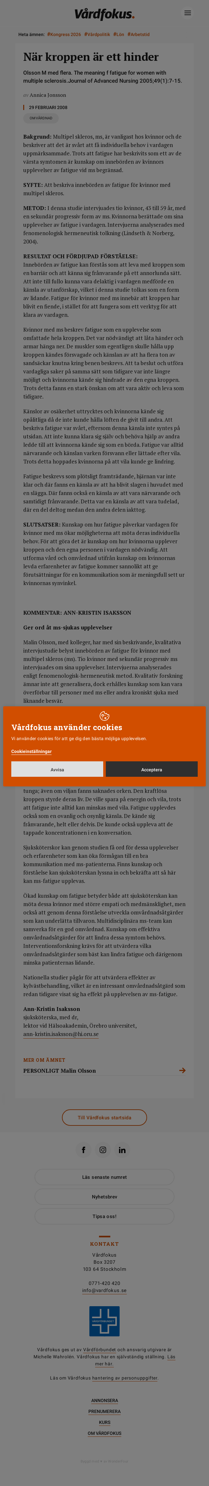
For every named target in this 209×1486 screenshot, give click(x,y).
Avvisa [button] (57, 769)
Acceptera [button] (151, 769)
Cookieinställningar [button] (31, 751)
